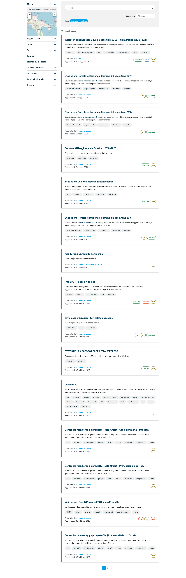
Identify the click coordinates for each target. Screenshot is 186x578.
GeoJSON (146, 302)
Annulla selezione (50, 9)
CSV (153, 60)
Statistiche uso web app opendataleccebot (89, 181)
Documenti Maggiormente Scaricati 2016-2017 (90, 148)
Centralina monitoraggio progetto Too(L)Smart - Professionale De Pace (105, 465)
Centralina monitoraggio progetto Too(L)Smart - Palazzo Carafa (100, 535)
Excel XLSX (138, 60)
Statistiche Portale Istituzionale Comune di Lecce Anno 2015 (98, 217)
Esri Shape (129, 335)
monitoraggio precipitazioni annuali (84, 253)
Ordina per (130, 16)
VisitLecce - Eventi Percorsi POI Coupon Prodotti (92, 501)
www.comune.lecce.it (88, 80)
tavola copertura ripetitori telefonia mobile (89, 317)
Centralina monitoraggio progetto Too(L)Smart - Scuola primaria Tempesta (107, 429)
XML (141, 519)
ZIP (153, 414)
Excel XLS (152, 238)
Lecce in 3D (71, 384)
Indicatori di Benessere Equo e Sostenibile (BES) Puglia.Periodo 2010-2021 (106, 39)
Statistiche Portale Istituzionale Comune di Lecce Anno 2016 (98, 112)
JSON (153, 519)
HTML (147, 60)
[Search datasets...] (107, 7)
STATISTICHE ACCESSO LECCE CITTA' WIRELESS (91, 351)
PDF (137, 335)
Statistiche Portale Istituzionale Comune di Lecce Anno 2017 (98, 75)
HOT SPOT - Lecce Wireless (80, 281)
